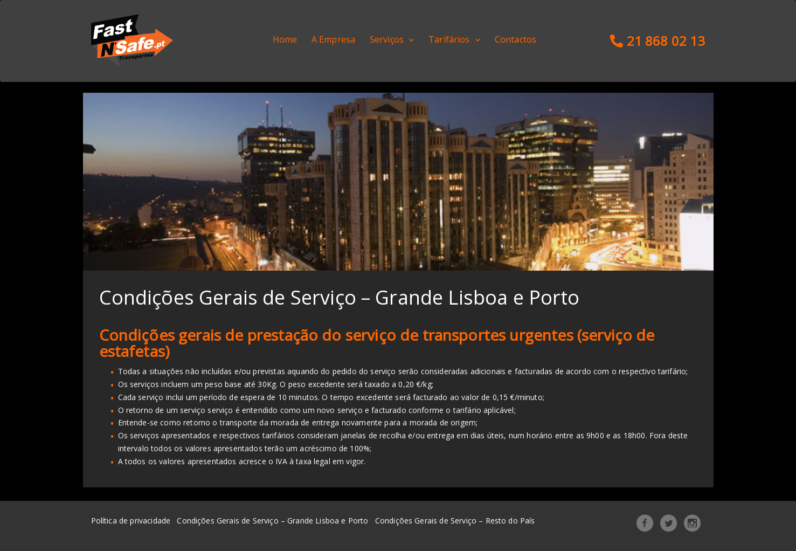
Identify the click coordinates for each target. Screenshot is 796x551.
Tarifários (449, 39)
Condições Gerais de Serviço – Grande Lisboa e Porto (272, 520)
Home (285, 39)
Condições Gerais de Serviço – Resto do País (455, 520)
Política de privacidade (131, 520)
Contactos (515, 39)
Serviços (387, 39)
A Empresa (333, 39)
